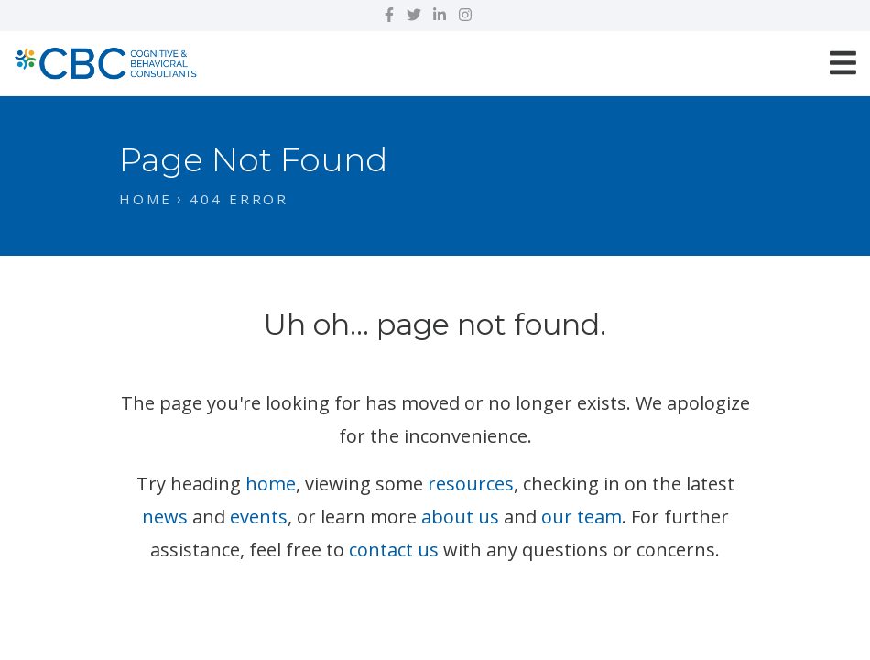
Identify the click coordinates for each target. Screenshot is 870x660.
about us (460, 516)
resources (471, 483)
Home (145, 199)
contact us (394, 549)
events (259, 516)
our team (581, 516)
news (165, 516)
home (270, 483)
